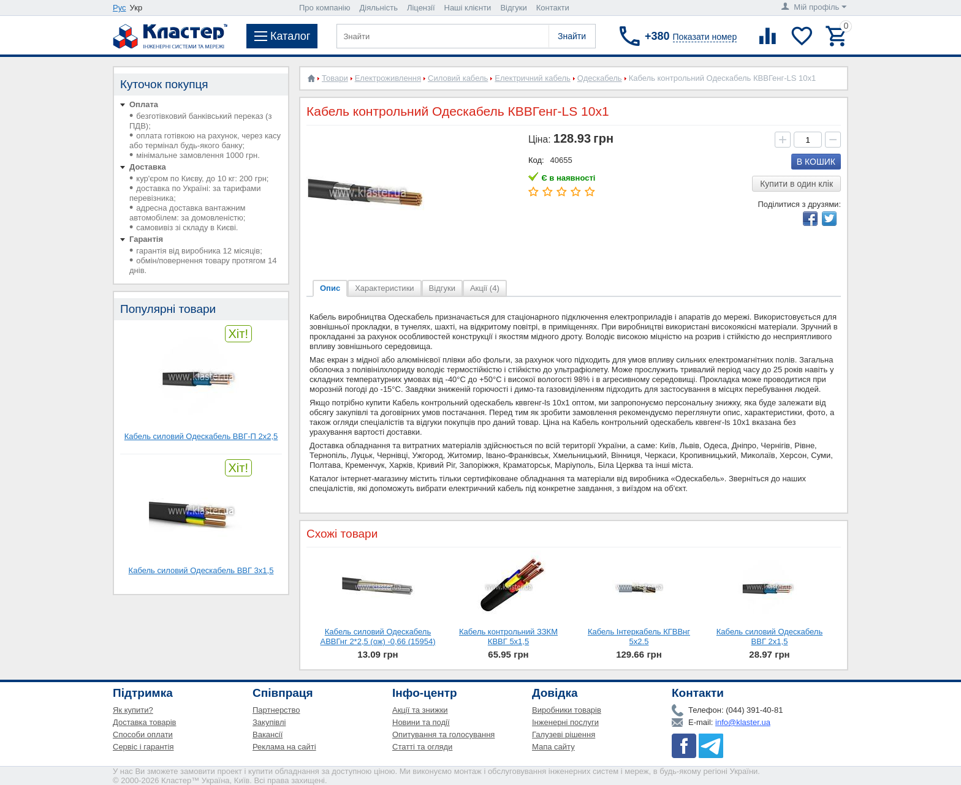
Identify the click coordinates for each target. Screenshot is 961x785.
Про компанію (325, 7)
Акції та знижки (420, 710)
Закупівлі (269, 722)
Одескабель (599, 78)
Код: (536, 160)
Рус (119, 7)
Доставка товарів (145, 722)
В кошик (816, 162)
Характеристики (384, 288)
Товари (335, 78)
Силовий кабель (458, 78)
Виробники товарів (566, 710)
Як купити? (133, 710)
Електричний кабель (533, 78)
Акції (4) (484, 288)
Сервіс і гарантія (143, 746)
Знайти (572, 36)
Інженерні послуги (565, 722)
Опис (330, 288)
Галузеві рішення (563, 734)
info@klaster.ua (742, 722)
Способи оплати (143, 734)
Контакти (552, 7)
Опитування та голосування (443, 734)
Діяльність (379, 7)
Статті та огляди (422, 746)
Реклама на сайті (284, 746)
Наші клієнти (468, 7)
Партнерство (276, 710)
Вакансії (268, 734)
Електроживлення (388, 78)
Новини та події (421, 722)
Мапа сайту (553, 746)
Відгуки (513, 7)
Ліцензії (421, 7)
